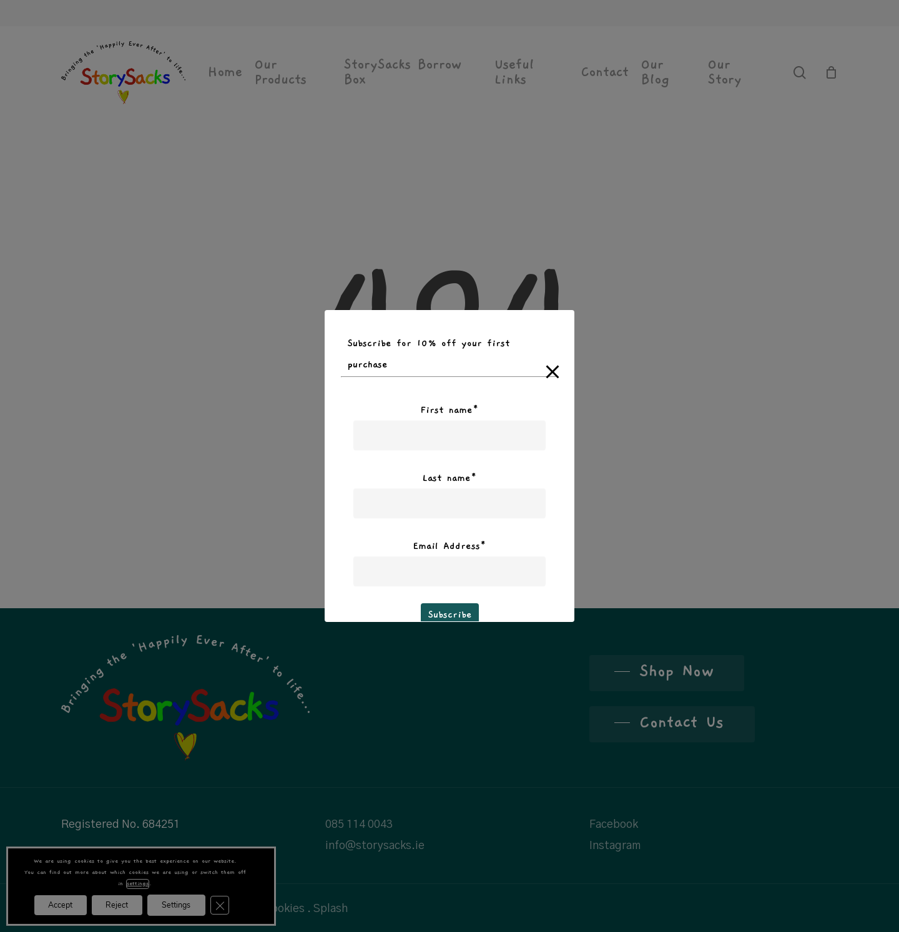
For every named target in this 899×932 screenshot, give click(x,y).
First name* (449, 409)
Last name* (449, 477)
